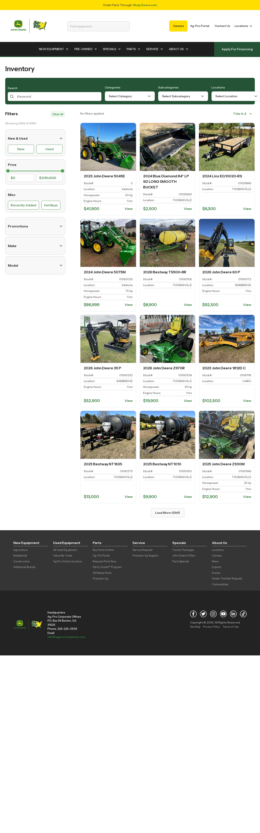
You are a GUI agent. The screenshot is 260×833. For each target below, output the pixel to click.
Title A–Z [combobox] (239, 114)
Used (49, 149)
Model (35, 265)
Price (12, 165)
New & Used (35, 138)
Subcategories (168, 87)
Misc (11, 195)
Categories (112, 87)
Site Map (195, 626)
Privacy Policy (211, 626)
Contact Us (222, 26)
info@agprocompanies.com (66, 637)
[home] (28, 26)
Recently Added (23, 205)
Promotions (35, 226)
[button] (242, 26)
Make (35, 246)
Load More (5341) (167, 513)
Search (13, 88)
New (21, 149)
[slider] (8, 171)
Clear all (57, 114)
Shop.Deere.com (145, 5)
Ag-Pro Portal (199, 26)
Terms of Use (230, 626)
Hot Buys (51, 205)
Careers (178, 26)
